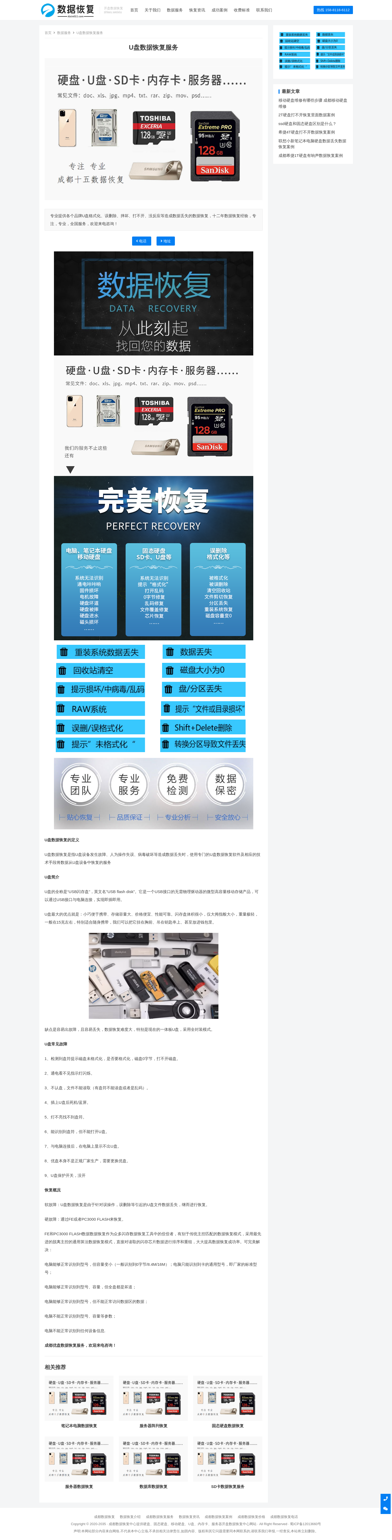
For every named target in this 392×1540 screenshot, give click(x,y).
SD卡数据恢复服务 (228, 1486)
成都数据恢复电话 (284, 1517)
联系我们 (264, 10)
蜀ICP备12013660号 (305, 1524)
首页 (134, 10)
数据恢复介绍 (130, 1517)
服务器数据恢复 (79, 1486)
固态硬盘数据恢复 (228, 1425)
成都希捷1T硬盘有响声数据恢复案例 (311, 155)
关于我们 (153, 10)
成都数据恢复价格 (251, 1517)
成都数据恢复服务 (160, 1517)
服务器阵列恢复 (153, 1425)
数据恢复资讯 (189, 1517)
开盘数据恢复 (232, 1524)
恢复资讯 (197, 10)
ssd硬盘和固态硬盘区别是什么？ (307, 123)
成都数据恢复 (104, 1517)
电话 (141, 241)
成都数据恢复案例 (218, 1517)
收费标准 (242, 10)
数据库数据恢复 (153, 1486)
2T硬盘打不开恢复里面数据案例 (307, 115)
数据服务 (175, 10)
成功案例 (219, 10)
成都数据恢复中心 (122, 1524)
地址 (166, 241)
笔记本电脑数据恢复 (79, 1425)
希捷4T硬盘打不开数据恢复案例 (307, 132)
